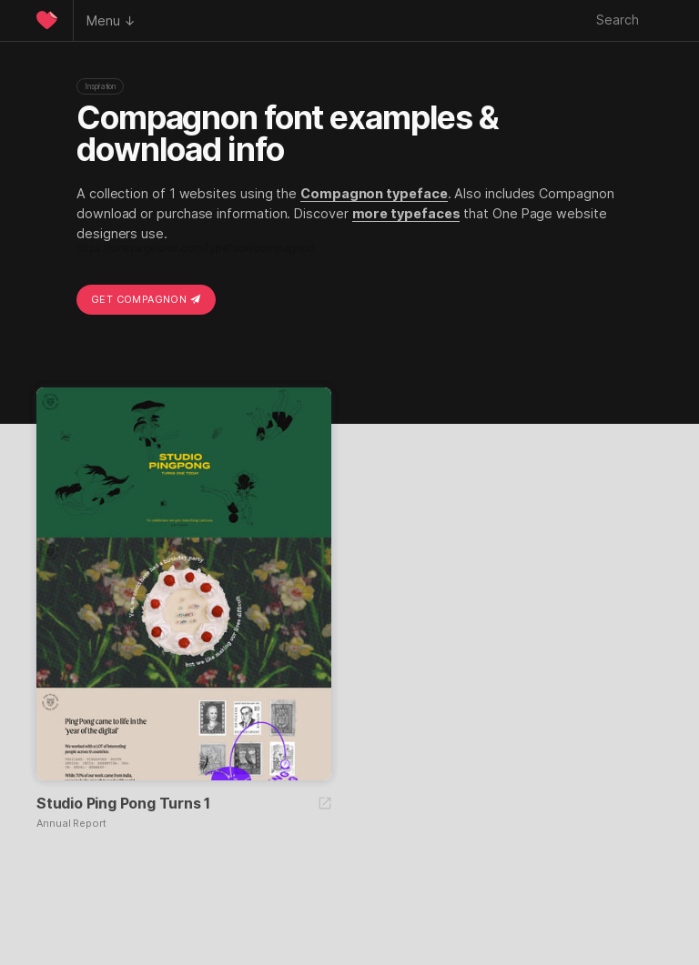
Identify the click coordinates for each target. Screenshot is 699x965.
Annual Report (71, 824)
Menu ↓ (111, 20)
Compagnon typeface (374, 193)
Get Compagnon (146, 299)
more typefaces (406, 213)
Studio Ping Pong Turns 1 (123, 803)
